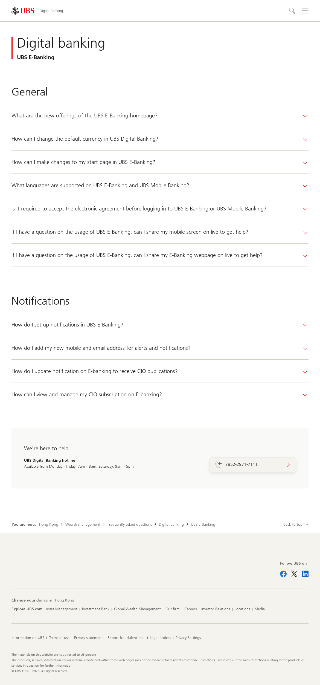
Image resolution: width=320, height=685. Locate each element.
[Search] (292, 10)
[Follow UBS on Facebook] (283, 574)
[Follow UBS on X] (294, 574)
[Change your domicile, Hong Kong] (64, 600)
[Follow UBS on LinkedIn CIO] (305, 574)
